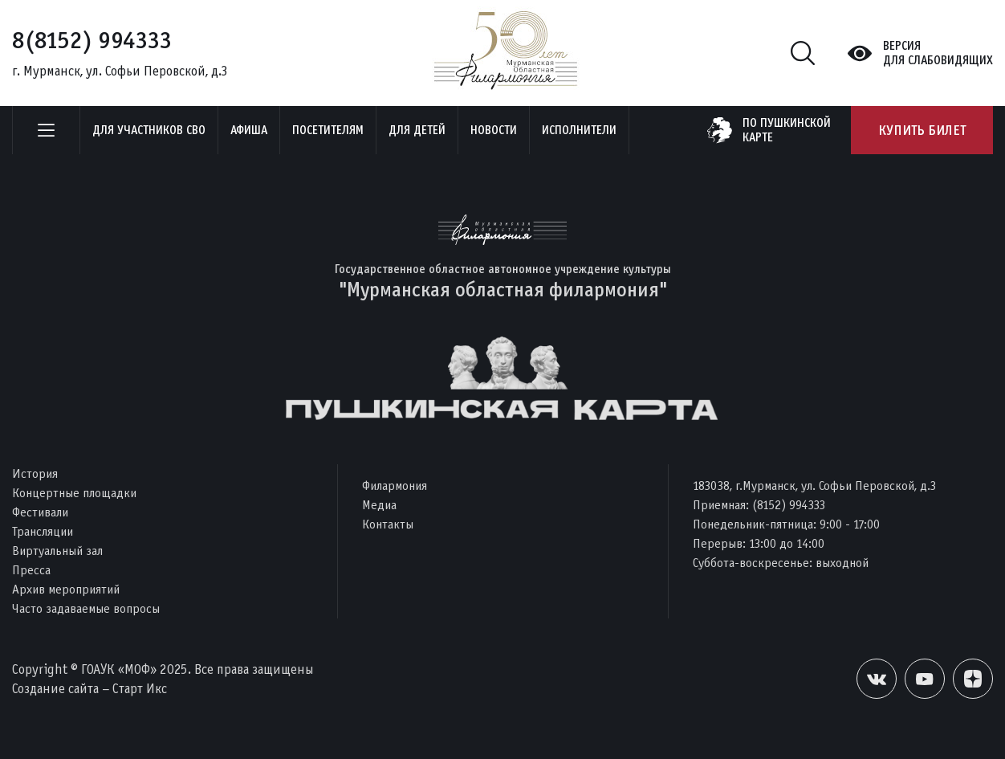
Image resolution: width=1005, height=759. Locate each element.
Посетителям (328, 130)
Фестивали (40, 512)
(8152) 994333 (788, 504)
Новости (493, 130)
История (35, 473)
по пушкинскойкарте (787, 130)
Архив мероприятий (66, 589)
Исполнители (579, 130)
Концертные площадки (74, 492)
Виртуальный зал (57, 550)
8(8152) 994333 (92, 40)
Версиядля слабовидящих (938, 53)
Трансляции (42, 531)
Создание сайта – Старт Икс (89, 689)
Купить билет (922, 130)
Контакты (387, 524)
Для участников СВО (148, 130)
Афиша (248, 130)
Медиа (379, 504)
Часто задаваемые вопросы (86, 608)
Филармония (394, 485)
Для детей (417, 130)
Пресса (31, 569)
